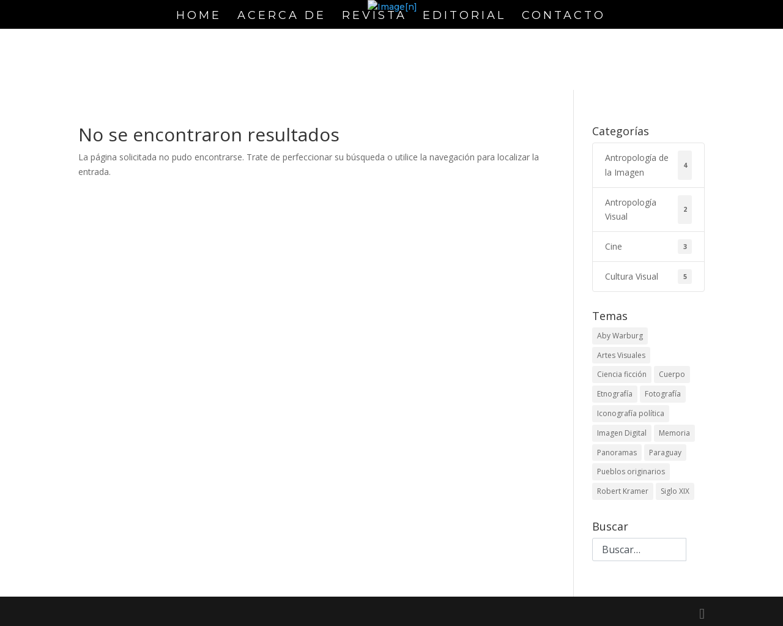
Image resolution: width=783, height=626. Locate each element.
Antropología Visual (648, 210)
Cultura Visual (648, 276)
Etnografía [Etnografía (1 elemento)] (615, 394)
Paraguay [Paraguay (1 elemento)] (665, 452)
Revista (374, 16)
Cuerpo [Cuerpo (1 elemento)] (672, 374)
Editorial (464, 16)
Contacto (564, 16)
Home (198, 16)
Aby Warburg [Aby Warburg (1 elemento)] (620, 335)
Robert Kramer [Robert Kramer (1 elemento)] (622, 491)
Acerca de (281, 16)
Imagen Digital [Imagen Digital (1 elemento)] (622, 433)
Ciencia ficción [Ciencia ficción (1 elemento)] (622, 374)
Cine (648, 246)
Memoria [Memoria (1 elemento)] (674, 433)
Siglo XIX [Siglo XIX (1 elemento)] (675, 491)
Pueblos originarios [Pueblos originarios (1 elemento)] (631, 471)
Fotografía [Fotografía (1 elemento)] (663, 394)
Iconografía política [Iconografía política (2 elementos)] (630, 413)
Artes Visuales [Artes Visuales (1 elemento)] (621, 355)
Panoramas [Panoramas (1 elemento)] (617, 452)
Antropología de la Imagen (648, 165)
